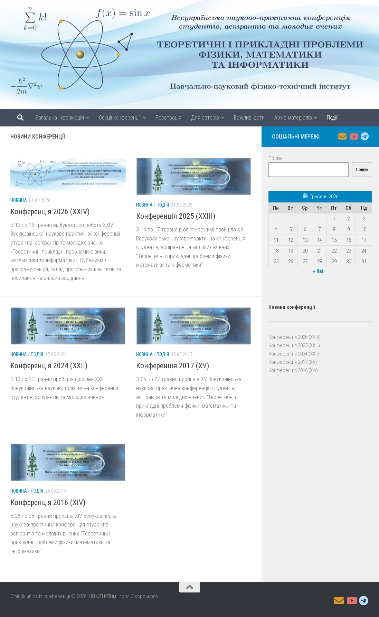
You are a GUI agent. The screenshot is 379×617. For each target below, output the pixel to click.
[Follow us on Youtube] (353, 136)
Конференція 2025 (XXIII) (175, 216)
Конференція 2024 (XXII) (48, 365)
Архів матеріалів (293, 117)
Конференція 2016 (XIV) (47, 502)
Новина (18, 200)
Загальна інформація (59, 117)
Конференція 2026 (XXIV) (49, 211)
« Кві (318, 271)
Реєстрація (168, 117)
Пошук (275, 158)
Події (332, 117)
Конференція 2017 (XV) (172, 365)
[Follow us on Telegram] (364, 136)
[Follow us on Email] (342, 136)
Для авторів (205, 117)
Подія (163, 205)
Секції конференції (120, 117)
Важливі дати (249, 117)
